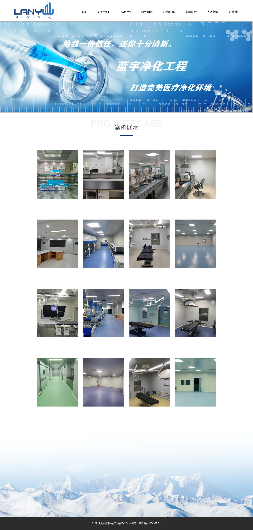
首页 (84, 12)
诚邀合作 (169, 12)
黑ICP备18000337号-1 (150, 523)
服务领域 (147, 12)
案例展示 (191, 12)
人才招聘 (213, 12)
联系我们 (235, 12)
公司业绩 (125, 12)
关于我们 (103, 12)
